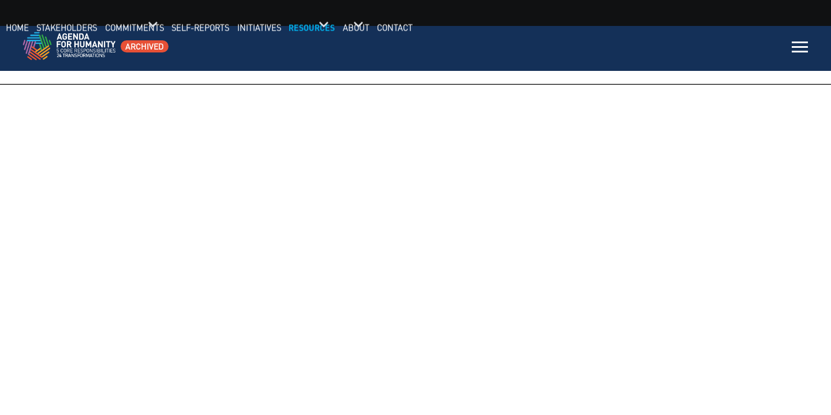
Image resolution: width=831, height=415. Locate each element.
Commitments (528, 49)
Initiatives (643, 49)
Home (422, 49)
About (730, 49)
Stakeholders (466, 49)
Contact (764, 49)
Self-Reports (589, 49)
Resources (690, 49)
